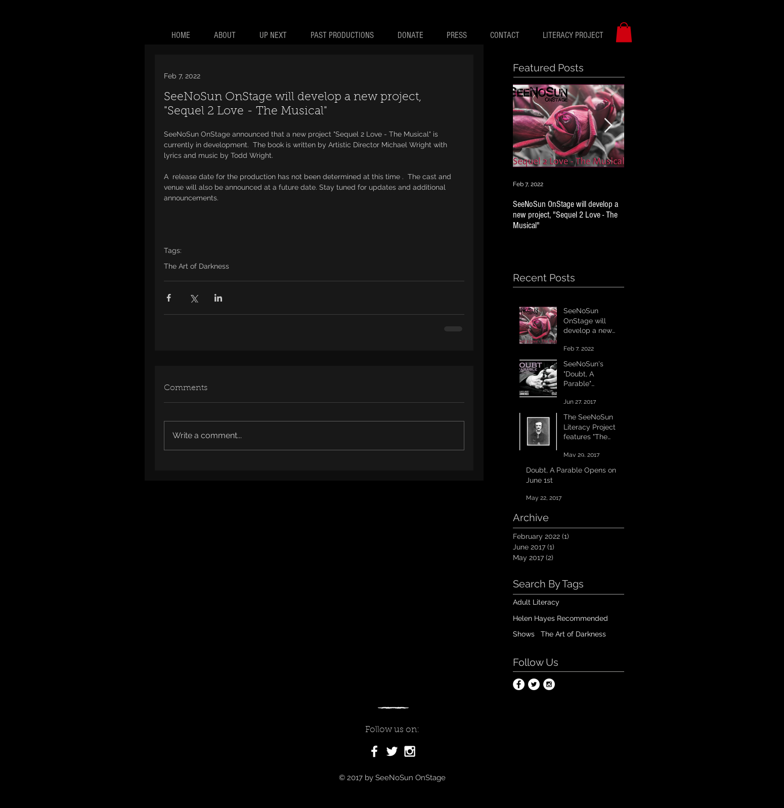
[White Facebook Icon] (374, 751)
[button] (624, 32)
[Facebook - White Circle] (519, 684)
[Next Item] (608, 126)
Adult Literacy (536, 602)
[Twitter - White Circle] (534, 684)
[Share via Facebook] (168, 298)
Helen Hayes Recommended (560, 618)
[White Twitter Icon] (392, 751)
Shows (524, 634)
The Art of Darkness (196, 266)
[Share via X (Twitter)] (193, 298)
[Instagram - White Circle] (549, 684)
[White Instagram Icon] (409, 751)
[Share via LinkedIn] (218, 298)
